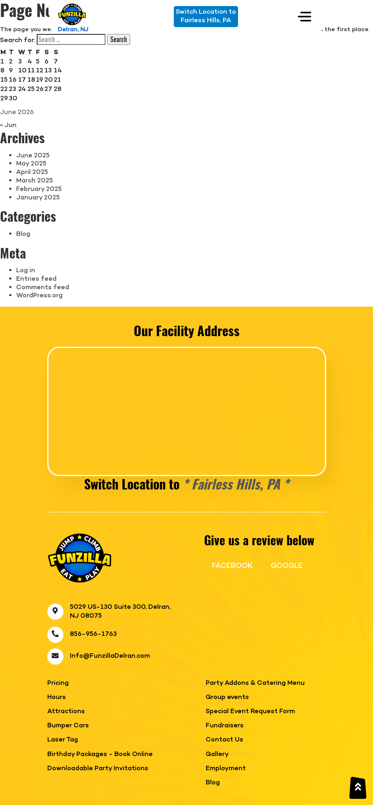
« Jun (8, 125)
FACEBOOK (232, 566)
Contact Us (224, 740)
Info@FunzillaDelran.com (110, 656)
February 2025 (39, 189)
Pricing (58, 683)
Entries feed (36, 279)
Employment (226, 769)
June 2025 (33, 155)
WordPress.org (39, 295)
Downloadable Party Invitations (97, 769)
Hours (56, 697)
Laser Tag (62, 740)
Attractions (66, 712)
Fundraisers (225, 726)
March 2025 (34, 180)
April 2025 (32, 172)
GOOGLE (287, 566)
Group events (227, 697)
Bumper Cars (68, 726)
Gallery (217, 754)
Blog (23, 234)
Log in (25, 270)
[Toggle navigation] (304, 16)
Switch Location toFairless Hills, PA (206, 16)
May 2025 (31, 163)
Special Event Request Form (250, 712)
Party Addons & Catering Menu (255, 683)
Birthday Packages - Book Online (100, 754)
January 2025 (38, 197)
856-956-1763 (93, 634)
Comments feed (42, 287)
